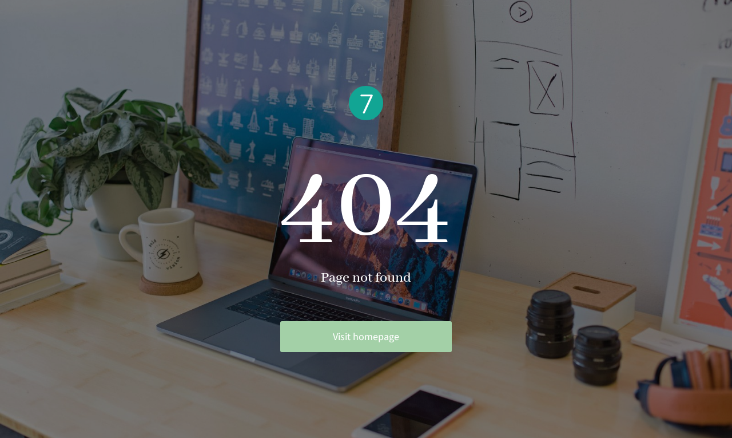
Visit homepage (366, 336)
